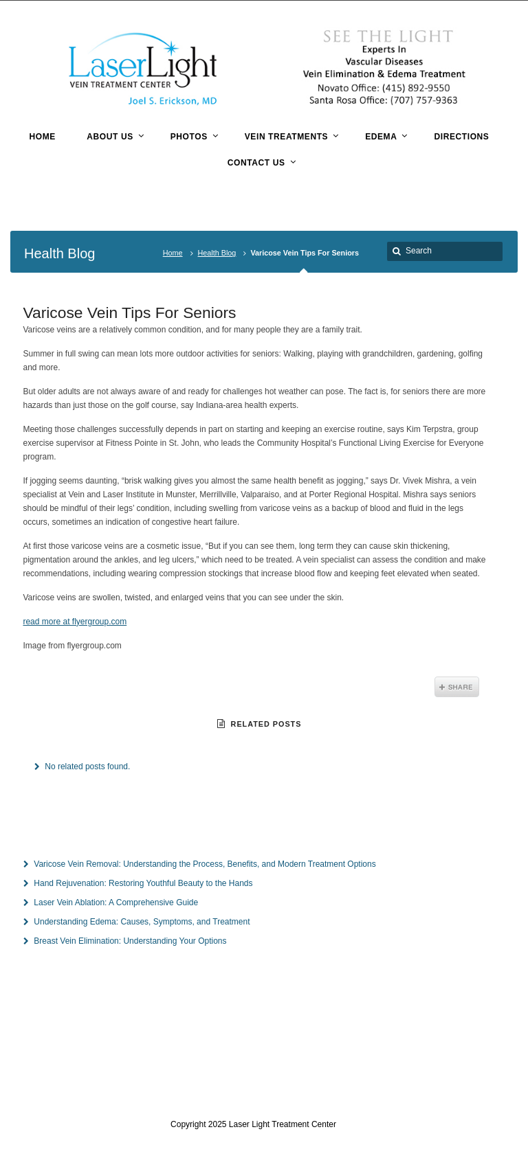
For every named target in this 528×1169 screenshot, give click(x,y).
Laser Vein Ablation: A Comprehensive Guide (116, 902)
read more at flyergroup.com (74, 621)
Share (456, 687)
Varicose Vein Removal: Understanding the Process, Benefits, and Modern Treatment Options (204, 864)
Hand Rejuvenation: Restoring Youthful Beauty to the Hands (143, 883)
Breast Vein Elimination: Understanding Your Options (130, 941)
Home (173, 253)
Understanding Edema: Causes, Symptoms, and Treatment (142, 922)
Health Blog (217, 253)
